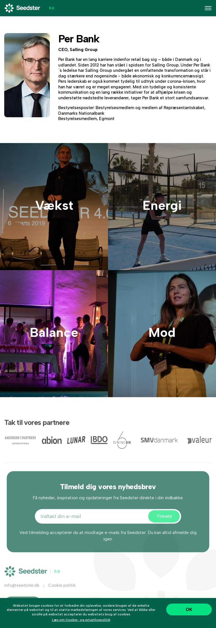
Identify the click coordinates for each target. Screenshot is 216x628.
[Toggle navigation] (208, 8)
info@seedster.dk (21, 592)
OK (189, 609)
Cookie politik (62, 592)
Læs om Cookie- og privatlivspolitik (81, 620)
